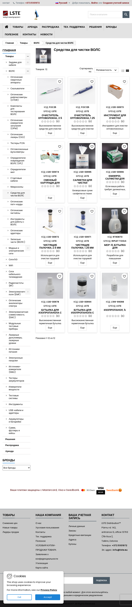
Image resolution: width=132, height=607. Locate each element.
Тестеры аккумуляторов (16, 379)
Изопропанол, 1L (115, 310)
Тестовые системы (14, 397)
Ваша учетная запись (80, 516)
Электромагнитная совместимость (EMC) (18, 314)
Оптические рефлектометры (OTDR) (18, 97)
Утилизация (42, 563)
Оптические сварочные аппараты (16, 79)
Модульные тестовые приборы (15, 326)
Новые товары (10, 527)
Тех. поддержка (74, 27)
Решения (95, 27)
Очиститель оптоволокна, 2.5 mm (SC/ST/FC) (50, 118)
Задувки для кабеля (15, 64)
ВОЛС (12, 71)
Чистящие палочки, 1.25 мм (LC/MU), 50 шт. (82, 247)
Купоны (72, 544)
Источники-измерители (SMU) (15, 369)
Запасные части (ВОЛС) (17, 241)
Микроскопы (16, 186)
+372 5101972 (32, 2)
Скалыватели (17, 88)
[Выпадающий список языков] (63, 3)
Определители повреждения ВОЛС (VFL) (18, 160)
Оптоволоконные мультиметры (19, 151)
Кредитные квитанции (80, 535)
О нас (38, 523)
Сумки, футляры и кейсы (14, 430)
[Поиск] (108, 14)
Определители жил (18, 171)
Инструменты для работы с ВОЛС (17, 221)
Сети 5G (13, 259)
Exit (19, 597)
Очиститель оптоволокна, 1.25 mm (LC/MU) (82, 118)
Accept (48, 597)
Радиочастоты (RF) (16, 284)
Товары (18, 27)
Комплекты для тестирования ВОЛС (17, 110)
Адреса (72, 539)
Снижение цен (10, 523)
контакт (6, 2)
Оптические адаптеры (16, 232)
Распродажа (50, 27)
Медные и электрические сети (16, 250)
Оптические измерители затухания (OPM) (16, 124)
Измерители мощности (15, 388)
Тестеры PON (17, 143)
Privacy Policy (49, 590)
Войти (94, 2)
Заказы (72, 530)
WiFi (11, 265)
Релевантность (107, 70)
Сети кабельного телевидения (15, 274)
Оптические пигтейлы (16, 212)
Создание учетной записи (116, 2)
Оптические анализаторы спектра (15, 303)
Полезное (11, 34)
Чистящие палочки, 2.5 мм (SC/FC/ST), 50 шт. (50, 247)
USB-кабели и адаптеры (16, 412)
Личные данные (77, 526)
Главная (9, 50)
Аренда (33, 27)
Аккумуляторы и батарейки (16, 420)
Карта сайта (42, 567)
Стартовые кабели (16, 179)
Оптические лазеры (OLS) (17, 136)
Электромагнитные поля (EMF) (19, 293)
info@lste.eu (120, 549)
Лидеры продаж (11, 532)
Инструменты (16, 404)
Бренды (111, 27)
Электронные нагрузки (16, 359)
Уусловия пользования (47, 527)
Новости (46, 34)
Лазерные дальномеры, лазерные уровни (15, 339)
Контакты (29, 34)
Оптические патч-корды (16, 203)
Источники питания (14, 350)
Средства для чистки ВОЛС (17, 194)
